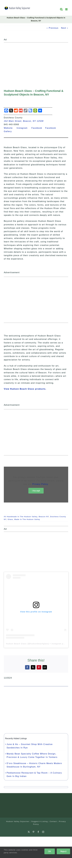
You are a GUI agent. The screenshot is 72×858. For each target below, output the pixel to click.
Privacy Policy (40, 484)
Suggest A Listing (39, 821)
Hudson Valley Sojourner (17, 821)
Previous (53, 28)
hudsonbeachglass (39, 644)
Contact (53, 821)
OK (49, 851)
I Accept (36, 490)
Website (10, 128)
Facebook (38, 128)
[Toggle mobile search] (61, 9)
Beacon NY (44, 517)
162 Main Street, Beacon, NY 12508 (24, 121)
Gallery (9, 131)
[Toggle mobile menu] (66, 9)
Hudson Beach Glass (16, 644)
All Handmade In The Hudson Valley (20, 517)
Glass (10, 519)
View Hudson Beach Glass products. (25, 389)
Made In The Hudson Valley (27, 519)
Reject (63, 851)
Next (63, 28)
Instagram (24, 128)
